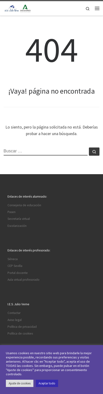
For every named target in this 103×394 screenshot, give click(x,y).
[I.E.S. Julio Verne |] (18, 7)
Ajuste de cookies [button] (20, 383)
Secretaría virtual (19, 219)
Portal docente (18, 273)
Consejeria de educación (24, 205)
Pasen (12, 212)
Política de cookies (20, 333)
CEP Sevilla (15, 266)
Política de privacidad (22, 327)
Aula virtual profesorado (24, 280)
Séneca (13, 259)
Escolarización (17, 226)
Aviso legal (15, 320)
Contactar (14, 313)
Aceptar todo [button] (47, 383)
